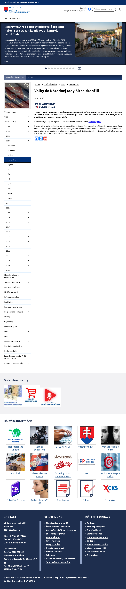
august (10, 165)
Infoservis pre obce (11, 297)
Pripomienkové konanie (13, 307)
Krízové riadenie (54, 551)
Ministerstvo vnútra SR (57, 523)
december (11, 145)
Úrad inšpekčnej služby (13, 346)
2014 (8, 241)
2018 (8, 222)
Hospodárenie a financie (13, 312)
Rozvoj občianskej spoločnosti (60, 558)
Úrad (6, 117)
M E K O (7, 331)
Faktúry (7, 317)
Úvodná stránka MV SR (15, 77)
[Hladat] (119, 9)
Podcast (91, 523)
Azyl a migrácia (53, 541)
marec (10, 188)
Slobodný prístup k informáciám (11, 276)
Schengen (50, 555)
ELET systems (47, 577)
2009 (8, 265)
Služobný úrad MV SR (12, 282)
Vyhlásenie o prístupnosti (78, 577)
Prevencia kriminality (12, 341)
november (11, 150)
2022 (8, 203)
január (10, 198)
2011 (8, 256)
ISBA (6, 336)
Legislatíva (8, 302)
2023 (8, 141)
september (12, 160)
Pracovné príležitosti (12, 287)
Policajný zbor (53, 537)
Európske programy (55, 533)
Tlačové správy (10, 122)
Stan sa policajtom (96, 526)
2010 (8, 260)
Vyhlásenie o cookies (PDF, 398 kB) (20, 581)
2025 (8, 131)
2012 (8, 251)
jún (9, 174)
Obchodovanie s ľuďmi (97, 537)
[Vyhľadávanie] (104, 9)
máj (9, 179)
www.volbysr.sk (95, 121)
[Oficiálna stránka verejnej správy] (30, 2)
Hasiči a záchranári (55, 548)
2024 (8, 136)
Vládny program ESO (96, 548)
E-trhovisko (92, 555)
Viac (6, 61)
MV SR (30, 77)
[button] (12, 18)
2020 (8, 213)
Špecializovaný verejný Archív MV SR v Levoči (15, 357)
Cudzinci (91, 541)
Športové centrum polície (58, 562)
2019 (8, 217)
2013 (8, 246)
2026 (8, 126)
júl (8, 169)
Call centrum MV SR (96, 551)
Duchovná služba (10, 351)
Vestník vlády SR (10, 326)
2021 (8, 208)
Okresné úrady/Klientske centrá (61, 530)
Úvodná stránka (10, 112)
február (10, 193)
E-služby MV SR (94, 530)
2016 (8, 232)
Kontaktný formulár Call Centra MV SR (20, 561)
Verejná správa (53, 544)
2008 (8, 270)
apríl (9, 184)
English (83, 8)
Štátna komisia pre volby (58, 526)
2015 (8, 237)
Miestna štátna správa (97, 544)
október (11, 155)
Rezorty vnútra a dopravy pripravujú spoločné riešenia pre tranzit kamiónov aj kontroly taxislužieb (34, 30)
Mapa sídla (59, 577)
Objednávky (8, 321)
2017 (8, 227)
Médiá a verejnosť (11, 292)
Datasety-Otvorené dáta (13, 363)
